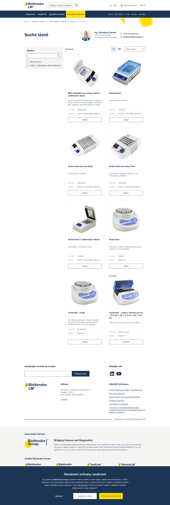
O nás (127, 14)
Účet (115, 5)
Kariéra (134, 14)
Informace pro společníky (118, 404)
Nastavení (59, 496)
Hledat (76, 5)
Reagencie (42, 14)
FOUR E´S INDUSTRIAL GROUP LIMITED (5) (45, 65)
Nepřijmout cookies (85, 496)
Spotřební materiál (56, 14)
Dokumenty (119, 14)
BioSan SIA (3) (35, 62)
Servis (110, 14)
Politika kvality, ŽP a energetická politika (124, 397)
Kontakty (142, 14)
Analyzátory (30, 14)
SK (144, 5)
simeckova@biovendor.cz (133, 37)
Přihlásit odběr (81, 374)
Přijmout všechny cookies (111, 496)
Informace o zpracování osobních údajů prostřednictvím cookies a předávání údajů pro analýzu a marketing (127, 409)
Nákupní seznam (130, 5)
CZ (141, 5)
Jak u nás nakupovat (117, 393)
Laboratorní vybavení (75, 14)
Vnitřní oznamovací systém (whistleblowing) (125, 390)
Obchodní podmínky (116, 400)
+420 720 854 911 (130, 34)
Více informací (82, 485)
